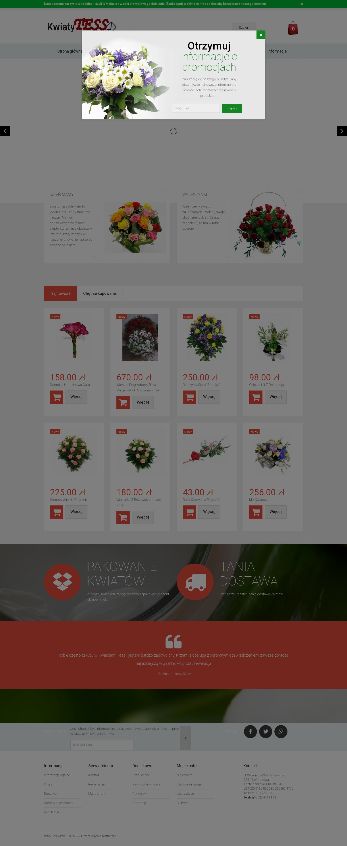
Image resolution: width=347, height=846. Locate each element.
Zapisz (232, 108)
